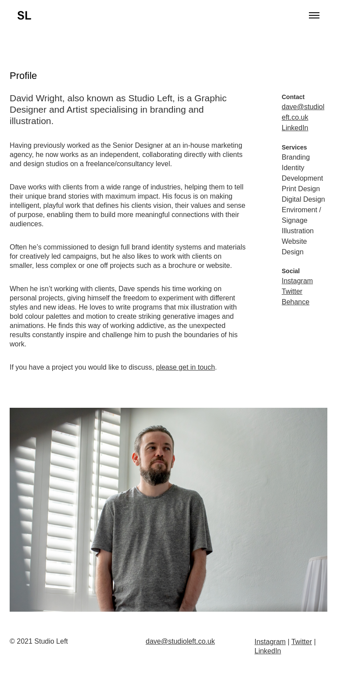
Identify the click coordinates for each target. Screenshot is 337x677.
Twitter (292, 291)
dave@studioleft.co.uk (180, 641)
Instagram (297, 281)
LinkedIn (295, 128)
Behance (295, 302)
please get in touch (185, 367)
